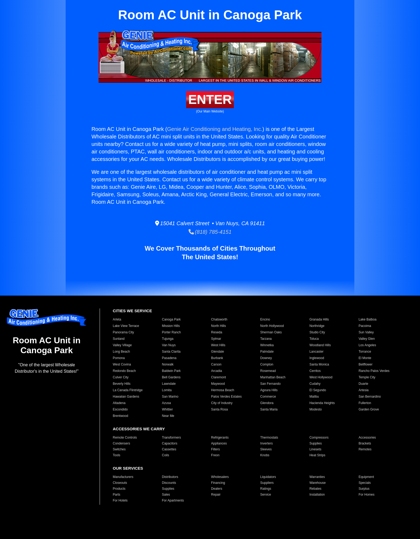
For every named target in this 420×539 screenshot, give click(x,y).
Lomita (167, 390)
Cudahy (314, 384)
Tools (116, 455)
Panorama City (123, 332)
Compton (266, 364)
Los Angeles (367, 345)
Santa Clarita (171, 351)
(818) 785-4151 (210, 232)
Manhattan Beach (273, 377)
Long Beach (121, 351)
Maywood (218, 384)
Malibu (314, 396)
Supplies (315, 443)
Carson (216, 364)
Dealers (216, 489)
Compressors (318, 437)
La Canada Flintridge (127, 390)
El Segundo (317, 390)
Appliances (219, 443)
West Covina (122, 364)
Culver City (121, 377)
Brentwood (120, 416)
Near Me (168, 416)
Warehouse (317, 483)
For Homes (366, 494)
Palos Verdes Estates (226, 396)
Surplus (364, 489)
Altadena (119, 403)
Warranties (317, 477)
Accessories (367, 437)
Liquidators (268, 477)
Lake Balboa (368, 319)
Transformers (171, 437)
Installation (317, 494)
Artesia (364, 390)
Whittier (167, 409)
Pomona (119, 358)
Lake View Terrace (126, 326)
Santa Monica (319, 364)
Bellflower (366, 364)
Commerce (268, 396)
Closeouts (120, 483)
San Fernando (270, 384)
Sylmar (216, 339)
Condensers (121, 443)
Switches (119, 449)
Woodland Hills (320, 345)
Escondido (120, 409)
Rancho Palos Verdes (374, 371)
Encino (265, 319)
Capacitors (169, 443)
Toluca (314, 339)
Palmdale (267, 351)
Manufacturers (123, 477)
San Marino (170, 396)
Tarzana (266, 339)
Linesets (315, 449)
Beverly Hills (121, 384)
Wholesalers (220, 477)
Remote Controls (125, 437)
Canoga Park (171, 319)
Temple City (367, 377)
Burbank (217, 358)
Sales (166, 494)
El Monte (365, 358)
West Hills (218, 345)
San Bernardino (370, 396)
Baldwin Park (171, 371)
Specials (365, 483)
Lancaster (316, 351)
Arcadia (216, 371)
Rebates (315, 489)
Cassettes (169, 449)
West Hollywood (320, 377)
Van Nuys (169, 345)
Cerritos (315, 371)
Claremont (218, 377)
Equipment (366, 477)
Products (119, 489)
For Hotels (120, 500)
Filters (215, 449)
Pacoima (365, 326)
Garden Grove (369, 409)
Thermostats (269, 437)
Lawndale (169, 384)
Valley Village (122, 345)
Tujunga (168, 339)
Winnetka (267, 345)
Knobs (264, 455)
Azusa (166, 403)
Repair (215, 494)
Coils (165, 455)
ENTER (210, 99)
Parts (116, 494)
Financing (218, 483)
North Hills (218, 326)
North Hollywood (272, 326)
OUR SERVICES (128, 468)
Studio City (317, 332)
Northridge (316, 326)
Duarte (363, 384)
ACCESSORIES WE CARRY (139, 429)
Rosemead (268, 371)
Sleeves (266, 449)
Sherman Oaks (271, 332)
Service (265, 494)
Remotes (365, 449)
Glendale (217, 351)
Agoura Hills (269, 390)
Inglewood (316, 358)
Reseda (216, 332)
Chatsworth (219, 319)
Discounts (169, 483)
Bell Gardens (171, 377)
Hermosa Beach (222, 390)
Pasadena (169, 358)
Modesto (315, 409)
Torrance (365, 351)
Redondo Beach (124, 371)
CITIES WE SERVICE (132, 310)
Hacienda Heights (322, 403)
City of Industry (221, 403)
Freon (215, 455)
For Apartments (173, 500)
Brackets (365, 443)
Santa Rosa (219, 409)
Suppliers (267, 483)
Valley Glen (367, 339)
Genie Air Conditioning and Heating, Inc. (214, 129)
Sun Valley (366, 332)
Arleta (117, 319)
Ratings (265, 489)
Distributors (170, 477)
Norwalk (168, 364)
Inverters (266, 443)
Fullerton (365, 403)
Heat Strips (317, 455)
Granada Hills (319, 319)
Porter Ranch (171, 332)
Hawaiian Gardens (126, 396)
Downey (266, 358)
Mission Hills (171, 326)
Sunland (119, 339)
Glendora (266, 403)
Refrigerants (219, 437)
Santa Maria (269, 409)
